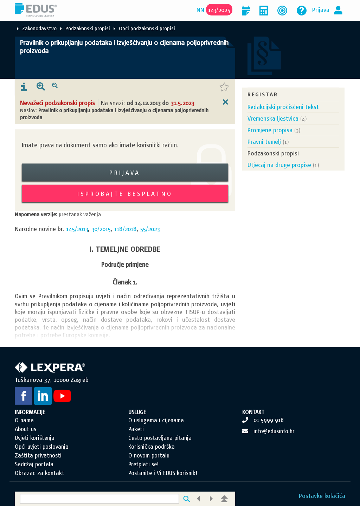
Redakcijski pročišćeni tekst (283, 106)
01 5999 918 (268, 419)
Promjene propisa (270, 130)
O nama (24, 420)
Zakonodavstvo (39, 28)
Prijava (320, 9)
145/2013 (77, 228)
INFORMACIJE (30, 412)
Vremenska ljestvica (273, 118)
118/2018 (125, 228)
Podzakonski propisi (87, 28)
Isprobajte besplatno (125, 193)
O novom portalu (148, 455)
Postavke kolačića (322, 495)
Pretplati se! (143, 464)
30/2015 (101, 228)
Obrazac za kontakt (39, 472)
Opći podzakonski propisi (147, 28)
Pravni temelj (264, 141)
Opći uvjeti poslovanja (42, 446)
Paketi (136, 429)
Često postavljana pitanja (160, 437)
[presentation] (24, 87)
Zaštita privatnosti (38, 455)
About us (25, 429)
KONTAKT (253, 412)
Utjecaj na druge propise (279, 164)
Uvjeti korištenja (34, 437)
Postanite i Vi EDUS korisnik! (162, 472)
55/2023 (150, 228)
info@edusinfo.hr (274, 431)
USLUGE (137, 412)
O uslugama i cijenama (156, 420)
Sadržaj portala (34, 464)
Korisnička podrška (151, 446)
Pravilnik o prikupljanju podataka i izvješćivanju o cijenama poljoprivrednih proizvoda (124, 46)
